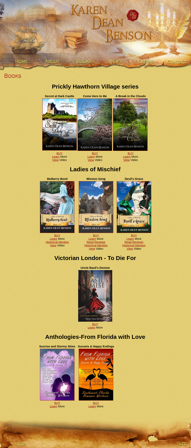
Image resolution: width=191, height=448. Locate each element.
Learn (55, 156)
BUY (60, 153)
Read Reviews (96, 242)
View (55, 160)
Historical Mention (57, 242)
